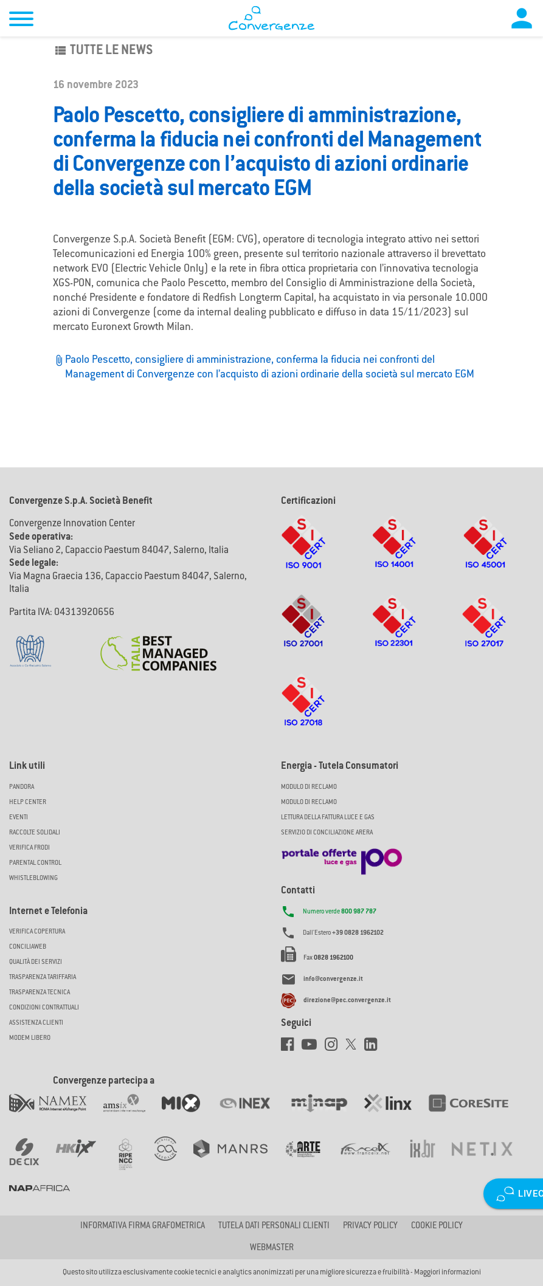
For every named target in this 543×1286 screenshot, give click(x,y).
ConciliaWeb (27, 947)
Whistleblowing (33, 878)
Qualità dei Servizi (35, 962)
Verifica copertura (37, 932)
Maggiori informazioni (447, 1272)
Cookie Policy (437, 1226)
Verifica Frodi (29, 848)
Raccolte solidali (34, 833)
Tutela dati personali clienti (274, 1226)
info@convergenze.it (333, 979)
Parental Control (35, 863)
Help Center (27, 802)
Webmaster (272, 1248)
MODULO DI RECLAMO (309, 787)
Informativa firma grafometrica (142, 1226)
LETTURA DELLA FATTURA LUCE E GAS (328, 817)
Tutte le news (103, 51)
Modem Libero (29, 1038)
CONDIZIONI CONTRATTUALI (44, 1008)
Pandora (21, 787)
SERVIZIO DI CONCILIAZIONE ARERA (327, 833)
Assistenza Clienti (36, 1023)
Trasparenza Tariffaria (42, 977)
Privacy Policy (370, 1226)
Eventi (18, 817)
